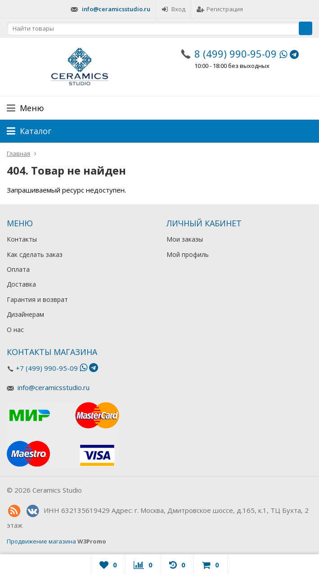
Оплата (18, 269)
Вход (173, 9)
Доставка (21, 284)
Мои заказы (184, 239)
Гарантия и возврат (37, 299)
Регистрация (220, 9)
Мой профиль (187, 254)
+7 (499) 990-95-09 (47, 368)
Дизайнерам (25, 314)
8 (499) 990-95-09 (235, 53)
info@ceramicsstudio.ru (116, 9)
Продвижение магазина (41, 541)
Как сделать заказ (35, 254)
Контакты (22, 239)
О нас (15, 329)
